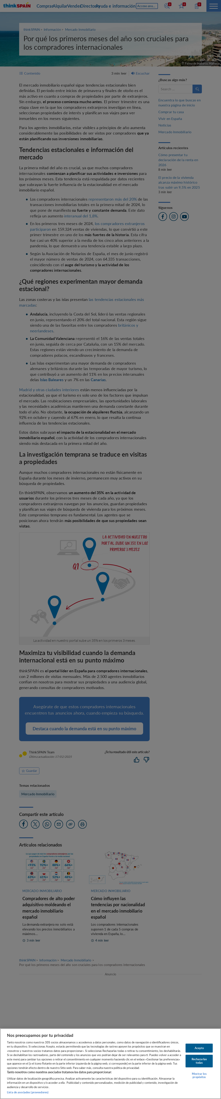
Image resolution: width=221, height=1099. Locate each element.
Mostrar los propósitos (199, 1075)
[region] (110, 1063)
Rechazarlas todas (199, 1060)
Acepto (199, 1048)
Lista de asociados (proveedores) (28, 1092)
